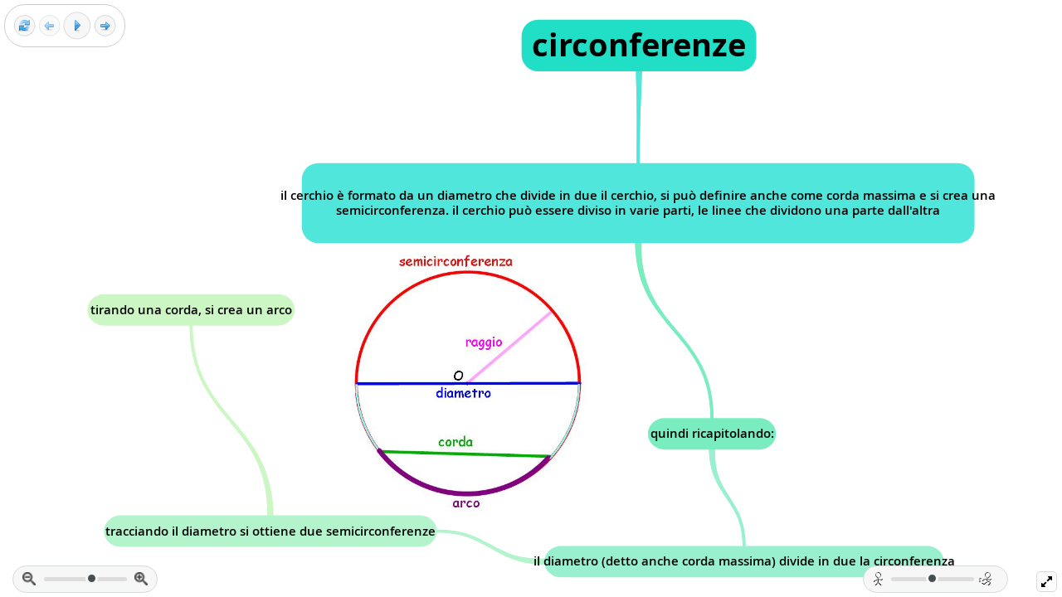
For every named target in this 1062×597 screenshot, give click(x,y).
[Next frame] (105, 26)
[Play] (77, 25)
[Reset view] (24, 26)
